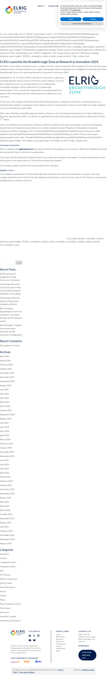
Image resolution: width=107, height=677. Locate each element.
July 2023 (4, 460)
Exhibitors (53, 6)
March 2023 (5, 477)
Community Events (8, 562)
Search (19, 263)
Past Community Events (10, 604)
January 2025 (6, 410)
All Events (4, 554)
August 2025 (5, 385)
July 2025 (4, 389)
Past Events (5, 608)
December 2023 (7, 452)
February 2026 (6, 364)
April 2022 (4, 506)
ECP (2, 570)
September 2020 (7, 539)
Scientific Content (8, 616)
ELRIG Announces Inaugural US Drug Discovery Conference (10, 277)
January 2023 (6, 485)
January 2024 (6, 448)
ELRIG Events (6, 583)
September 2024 (7, 414)
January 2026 (6, 369)
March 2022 (5, 510)
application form (26, 149)
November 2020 (7, 535)
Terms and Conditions (27, 672)
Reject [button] (71, 667)
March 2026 (5, 360)
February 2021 (6, 531)
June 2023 (4, 464)
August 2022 (5, 497)
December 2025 (7, 373)
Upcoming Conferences (10, 620)
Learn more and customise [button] (82, 671)
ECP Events (5, 575)
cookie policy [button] (76, 658)
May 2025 (4, 398)
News (2, 600)
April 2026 (4, 356)
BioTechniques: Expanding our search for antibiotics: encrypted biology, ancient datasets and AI (11, 314)
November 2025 (7, 377)
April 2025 (4, 402)
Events (96, 14)
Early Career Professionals (75, 6)
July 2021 (4, 527)
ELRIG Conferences (8, 579)
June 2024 (4, 427)
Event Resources (7, 587)
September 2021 (7, 518)
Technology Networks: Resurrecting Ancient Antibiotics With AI (10, 301)
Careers (3, 558)
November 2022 (7, 489)
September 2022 (7, 493)
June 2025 (4, 394)
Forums (3, 595)
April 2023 (4, 473)
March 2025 (5, 406)
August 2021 (5, 522)
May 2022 (4, 502)
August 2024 (5, 418)
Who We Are (60, 637)
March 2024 (5, 439)
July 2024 (4, 423)
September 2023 (7, 456)
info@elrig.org (83, 645)
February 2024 (6, 443)
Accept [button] (93, 667)
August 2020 (5, 543)
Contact (82, 14)
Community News (8, 566)
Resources (96, 6)
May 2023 (4, 468)
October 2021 (6, 514)
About (41, 6)
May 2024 (4, 431)
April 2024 (4, 435)
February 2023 (6, 481)
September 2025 (7, 381)
